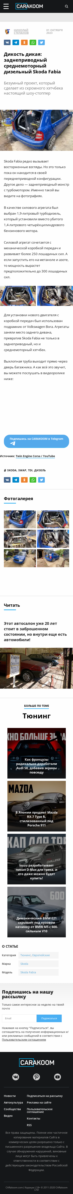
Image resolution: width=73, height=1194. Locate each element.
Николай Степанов (21, 31)
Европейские (41, 955)
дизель (40, 470)
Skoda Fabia (28, 972)
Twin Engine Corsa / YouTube (35, 456)
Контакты (33, 1118)
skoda (12, 470)
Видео (8, 1115)
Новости (10, 1095)
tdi (30, 470)
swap (22, 470)
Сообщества (12, 1109)
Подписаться (49, 1018)
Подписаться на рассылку (45, 1095)
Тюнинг (25, 955)
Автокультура (13, 1102)
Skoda (24, 964)
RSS (29, 1124)
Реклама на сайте (39, 1102)
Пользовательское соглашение (40, 1110)
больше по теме (36, 706)
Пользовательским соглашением (24, 1039)
